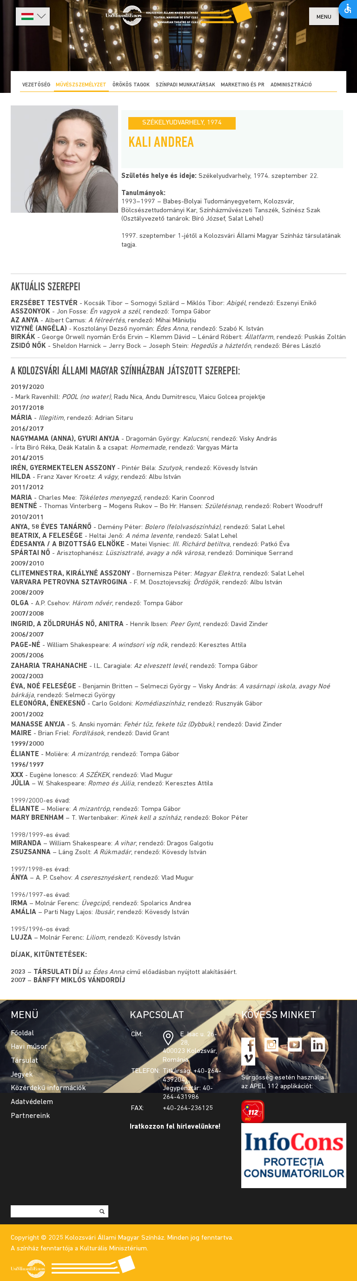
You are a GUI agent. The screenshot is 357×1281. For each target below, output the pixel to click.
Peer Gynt (185, 624)
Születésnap (223, 506)
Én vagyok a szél (115, 311)
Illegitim (51, 418)
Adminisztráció (291, 85)
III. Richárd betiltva (201, 544)
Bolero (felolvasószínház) (182, 527)
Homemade (147, 447)
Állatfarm (259, 337)
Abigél (235, 303)
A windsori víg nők (140, 645)
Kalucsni (195, 439)
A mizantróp (89, 754)
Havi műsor (29, 1047)
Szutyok (170, 468)
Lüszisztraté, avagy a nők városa (155, 553)
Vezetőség (36, 85)
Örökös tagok (131, 85)
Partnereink (30, 1116)
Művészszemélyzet (81, 85)
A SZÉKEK (94, 775)
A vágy (108, 477)
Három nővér (92, 603)
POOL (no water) (86, 397)
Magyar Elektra (217, 573)
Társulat (24, 1061)
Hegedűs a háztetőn (221, 346)
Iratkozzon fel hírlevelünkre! (175, 1127)
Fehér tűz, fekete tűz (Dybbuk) (169, 724)
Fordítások (88, 733)
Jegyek (22, 1074)
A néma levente (149, 536)
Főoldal (22, 1033)
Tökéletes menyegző (110, 498)
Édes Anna (172, 329)
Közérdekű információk (48, 1088)
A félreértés (106, 320)
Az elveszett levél (160, 666)
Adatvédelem (32, 1102)
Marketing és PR (242, 85)
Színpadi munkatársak (185, 85)
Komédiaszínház (160, 703)
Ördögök (206, 582)
